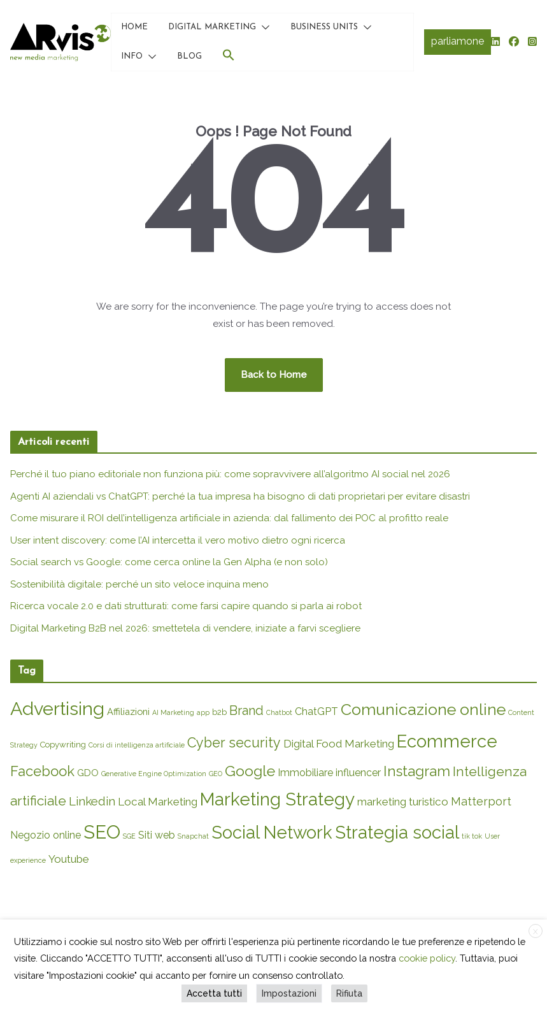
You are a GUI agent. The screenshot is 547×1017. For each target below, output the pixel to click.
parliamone (457, 41)
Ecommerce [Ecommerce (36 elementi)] (447, 741)
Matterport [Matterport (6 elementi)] (481, 801)
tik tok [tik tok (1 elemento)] (472, 836)
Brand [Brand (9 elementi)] (246, 710)
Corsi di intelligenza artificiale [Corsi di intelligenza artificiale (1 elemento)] (137, 745)
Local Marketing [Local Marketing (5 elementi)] (157, 801)
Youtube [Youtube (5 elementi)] (68, 859)
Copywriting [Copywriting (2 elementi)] (63, 744)
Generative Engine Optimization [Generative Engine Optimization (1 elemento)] (153, 773)
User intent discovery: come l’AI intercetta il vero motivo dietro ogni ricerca (177, 540)
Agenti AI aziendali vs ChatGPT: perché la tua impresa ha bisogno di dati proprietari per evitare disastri (240, 496)
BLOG (189, 56)
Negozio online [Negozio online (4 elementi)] (45, 835)
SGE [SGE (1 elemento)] (129, 836)
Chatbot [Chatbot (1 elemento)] (279, 712)
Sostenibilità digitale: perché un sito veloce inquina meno (139, 584)
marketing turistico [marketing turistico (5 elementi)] (402, 801)
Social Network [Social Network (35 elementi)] (271, 832)
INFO (132, 56)
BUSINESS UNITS (324, 27)
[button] (263, 27)
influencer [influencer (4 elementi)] (358, 773)
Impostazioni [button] (289, 993)
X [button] (535, 931)
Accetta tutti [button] (214, 993)
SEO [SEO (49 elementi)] (101, 832)
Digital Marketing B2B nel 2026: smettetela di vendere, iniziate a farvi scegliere (185, 628)
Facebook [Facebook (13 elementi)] (42, 771)
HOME (134, 27)
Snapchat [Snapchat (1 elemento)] (193, 836)
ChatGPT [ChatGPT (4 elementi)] (316, 711)
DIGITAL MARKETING (212, 27)
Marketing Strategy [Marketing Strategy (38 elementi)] (277, 799)
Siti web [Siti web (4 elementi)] (156, 835)
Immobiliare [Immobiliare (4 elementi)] (305, 773)
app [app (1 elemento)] (203, 712)
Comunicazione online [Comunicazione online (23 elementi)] (423, 709)
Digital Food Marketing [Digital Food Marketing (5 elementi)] (338, 743)
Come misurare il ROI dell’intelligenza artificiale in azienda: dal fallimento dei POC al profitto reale (229, 518)
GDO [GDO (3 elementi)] (88, 772)
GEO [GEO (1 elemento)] (215, 773)
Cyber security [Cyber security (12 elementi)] (234, 743)
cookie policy (427, 958)
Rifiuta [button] (349, 993)
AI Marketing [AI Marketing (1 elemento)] (173, 712)
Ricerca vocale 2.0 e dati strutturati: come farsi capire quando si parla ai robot (186, 606)
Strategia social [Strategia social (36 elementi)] (397, 832)
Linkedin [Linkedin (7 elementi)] (92, 801)
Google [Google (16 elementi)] (250, 770)
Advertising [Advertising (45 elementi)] (57, 708)
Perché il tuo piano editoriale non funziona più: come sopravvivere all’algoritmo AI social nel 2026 (230, 474)
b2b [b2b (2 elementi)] (219, 712)
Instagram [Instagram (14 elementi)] (416, 771)
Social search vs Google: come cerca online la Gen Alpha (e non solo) (169, 562)
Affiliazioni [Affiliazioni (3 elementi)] (128, 711)
